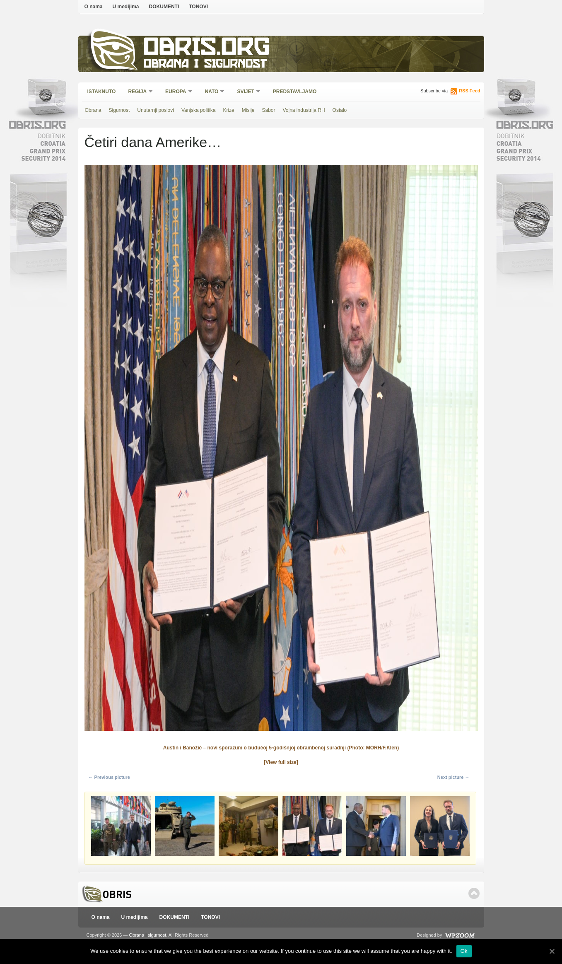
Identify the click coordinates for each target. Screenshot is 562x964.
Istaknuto (101, 91)
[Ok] (552, 951)
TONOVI (198, 7)
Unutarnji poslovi (155, 110)
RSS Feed (469, 90)
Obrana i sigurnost (205, 64)
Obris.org (207, 48)
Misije (248, 110)
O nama (93, 7)
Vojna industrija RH (304, 110)
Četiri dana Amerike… (153, 142)
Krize (228, 110)
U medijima (126, 7)
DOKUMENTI (164, 7)
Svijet (246, 92)
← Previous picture (109, 777)
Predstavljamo (295, 91)
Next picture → (453, 777)
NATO (212, 92)
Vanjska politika (198, 110)
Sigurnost (119, 110)
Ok (464, 951)
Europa (176, 92)
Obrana (93, 110)
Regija (138, 92)
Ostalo (340, 110)
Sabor (268, 110)
